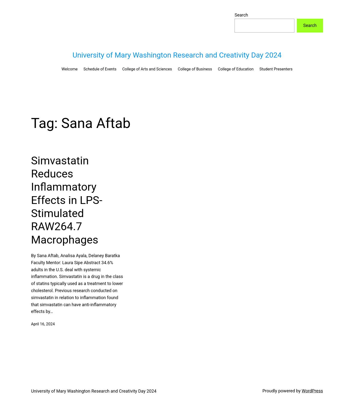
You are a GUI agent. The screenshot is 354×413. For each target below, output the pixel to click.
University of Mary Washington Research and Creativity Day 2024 (177, 55)
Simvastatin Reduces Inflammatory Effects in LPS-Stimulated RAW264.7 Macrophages (66, 200)
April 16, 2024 (43, 324)
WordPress (312, 390)
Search (241, 14)
